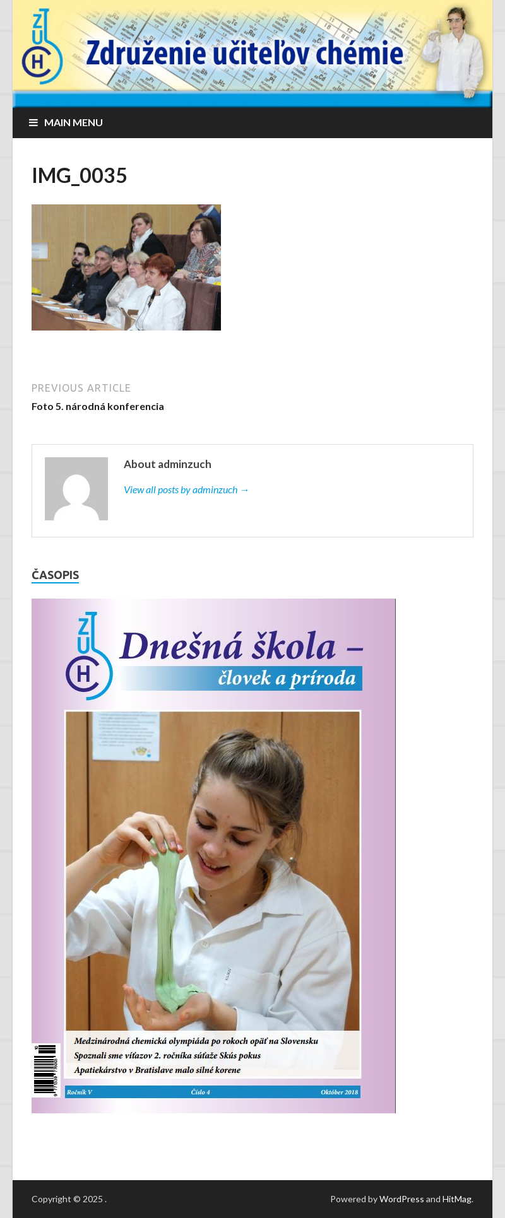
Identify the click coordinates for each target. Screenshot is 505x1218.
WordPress (401, 1198)
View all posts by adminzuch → (186, 489)
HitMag (457, 1198)
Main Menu (73, 122)
